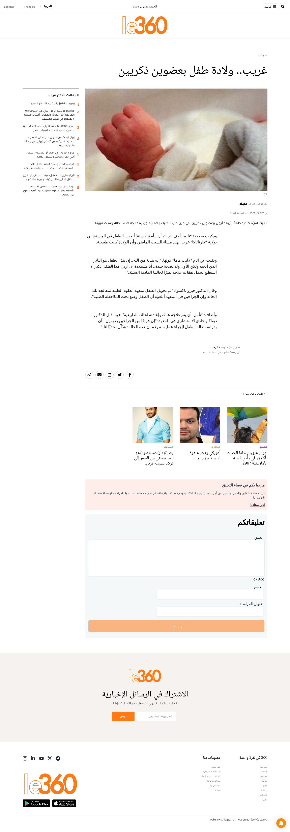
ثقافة (264, 780)
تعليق (258, 537)
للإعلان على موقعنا (210, 776)
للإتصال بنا (214, 785)
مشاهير (263, 794)
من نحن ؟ (215, 766)
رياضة (264, 790)
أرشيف (216, 790)
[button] (281, 823)
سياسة (263, 766)
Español (9, 6)
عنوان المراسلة (250, 604)
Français (29, 6)
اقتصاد (264, 771)
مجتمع (263, 776)
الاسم (258, 587)
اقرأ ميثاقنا (257, 505)
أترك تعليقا (176, 626)
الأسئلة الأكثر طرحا (211, 771)
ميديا (264, 785)
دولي (265, 799)
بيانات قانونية (213, 780)
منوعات (262, 55)
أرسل (123, 716)
